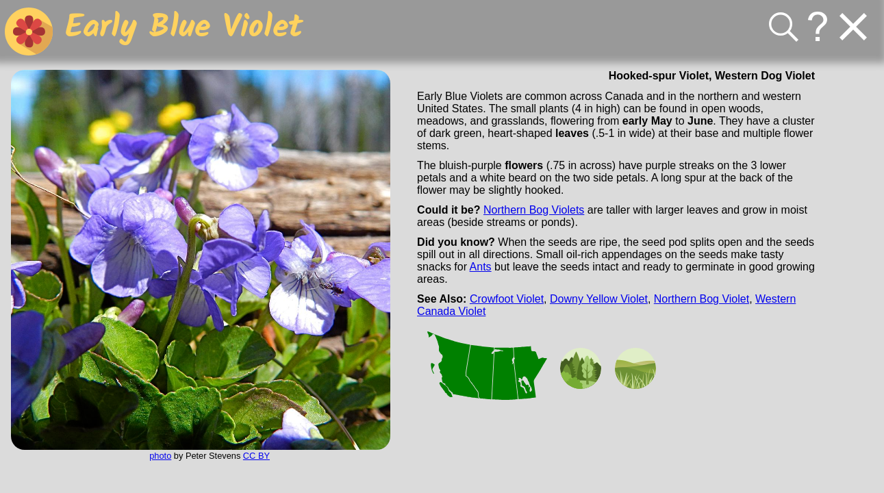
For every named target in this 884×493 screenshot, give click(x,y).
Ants (481, 267)
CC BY (256, 456)
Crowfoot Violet (507, 299)
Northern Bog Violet (701, 299)
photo (160, 456)
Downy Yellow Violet (599, 299)
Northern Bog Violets (533, 210)
